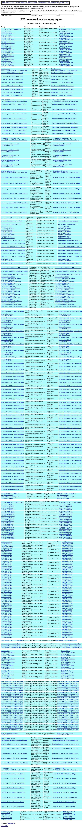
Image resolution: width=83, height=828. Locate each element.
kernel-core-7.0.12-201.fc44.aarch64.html (12, 79)
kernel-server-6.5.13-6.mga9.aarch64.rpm (68, 724)
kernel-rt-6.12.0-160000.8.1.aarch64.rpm (67, 667)
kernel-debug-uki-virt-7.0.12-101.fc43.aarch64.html (14, 193)
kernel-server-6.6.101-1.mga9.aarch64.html (12, 694)
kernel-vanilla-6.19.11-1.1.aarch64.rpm (69, 812)
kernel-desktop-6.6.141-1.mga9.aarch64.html (12, 311)
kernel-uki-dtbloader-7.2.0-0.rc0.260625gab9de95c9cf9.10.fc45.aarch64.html (14, 739)
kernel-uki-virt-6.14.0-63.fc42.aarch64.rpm (64, 806)
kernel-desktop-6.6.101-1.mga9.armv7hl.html (7, 360)
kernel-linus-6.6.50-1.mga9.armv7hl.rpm (67, 604)
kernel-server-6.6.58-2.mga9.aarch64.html (12, 708)
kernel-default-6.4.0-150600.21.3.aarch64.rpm (70, 256)
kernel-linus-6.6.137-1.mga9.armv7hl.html (6, 555)
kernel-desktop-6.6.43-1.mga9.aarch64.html (12, 428)
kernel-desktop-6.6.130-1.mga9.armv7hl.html (7, 334)
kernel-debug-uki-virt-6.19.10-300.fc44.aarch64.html (15, 203)
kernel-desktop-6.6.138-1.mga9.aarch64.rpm (70, 318)
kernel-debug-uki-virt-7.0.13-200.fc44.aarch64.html (14, 177)
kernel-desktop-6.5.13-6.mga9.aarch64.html (12, 466)
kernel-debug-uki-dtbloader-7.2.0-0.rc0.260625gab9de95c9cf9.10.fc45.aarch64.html (14, 139)
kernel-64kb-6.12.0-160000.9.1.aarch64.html (7, 45)
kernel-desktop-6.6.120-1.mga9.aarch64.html (12, 337)
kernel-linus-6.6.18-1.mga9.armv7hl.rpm (67, 620)
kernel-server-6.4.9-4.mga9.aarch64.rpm (67, 729)
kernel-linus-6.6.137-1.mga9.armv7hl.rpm (67, 555)
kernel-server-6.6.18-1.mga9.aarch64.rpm (68, 720)
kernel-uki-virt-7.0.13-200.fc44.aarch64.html (12, 773)
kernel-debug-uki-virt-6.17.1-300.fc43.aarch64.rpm (66, 207)
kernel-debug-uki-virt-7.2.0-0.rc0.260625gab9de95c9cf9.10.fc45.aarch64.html (14, 171)
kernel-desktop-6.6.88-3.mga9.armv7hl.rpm (70, 373)
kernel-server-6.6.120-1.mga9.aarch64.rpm (68, 688)
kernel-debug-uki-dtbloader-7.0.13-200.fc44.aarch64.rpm (62, 144)
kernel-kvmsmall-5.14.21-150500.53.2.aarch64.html (8, 537)
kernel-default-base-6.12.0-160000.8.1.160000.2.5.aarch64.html (10, 290)
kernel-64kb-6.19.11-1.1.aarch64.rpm (69, 29)
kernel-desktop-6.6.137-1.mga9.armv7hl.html (7, 327)
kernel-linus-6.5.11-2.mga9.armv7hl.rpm (67, 630)
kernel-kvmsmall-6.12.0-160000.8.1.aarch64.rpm (65, 521)
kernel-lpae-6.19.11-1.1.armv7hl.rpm (71, 644)
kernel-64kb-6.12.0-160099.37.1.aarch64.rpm (66, 32)
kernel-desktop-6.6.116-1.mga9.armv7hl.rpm (65, 347)
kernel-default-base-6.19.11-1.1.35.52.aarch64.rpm (68, 268)
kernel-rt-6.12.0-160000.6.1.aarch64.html (7, 674)
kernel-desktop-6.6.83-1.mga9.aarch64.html (12, 376)
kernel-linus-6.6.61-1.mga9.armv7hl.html (6, 594)
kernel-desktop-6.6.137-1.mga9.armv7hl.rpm (65, 327)
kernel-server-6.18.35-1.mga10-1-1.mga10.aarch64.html (9, 733)
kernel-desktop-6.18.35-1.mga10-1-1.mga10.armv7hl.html (10, 497)
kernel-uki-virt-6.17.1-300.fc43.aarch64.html (12, 802)
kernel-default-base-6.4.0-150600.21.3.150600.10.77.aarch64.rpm (65, 300)
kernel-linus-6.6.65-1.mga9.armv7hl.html (6, 591)
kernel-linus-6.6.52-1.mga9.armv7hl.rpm (67, 600)
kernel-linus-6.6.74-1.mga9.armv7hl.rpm (67, 588)
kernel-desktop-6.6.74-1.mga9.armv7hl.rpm (70, 392)
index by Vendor (32, 2)
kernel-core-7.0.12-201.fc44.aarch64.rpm (62, 79)
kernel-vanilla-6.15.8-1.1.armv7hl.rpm (69, 818)
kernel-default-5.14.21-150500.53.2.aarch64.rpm (64, 259)
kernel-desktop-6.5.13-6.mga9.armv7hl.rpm (70, 470)
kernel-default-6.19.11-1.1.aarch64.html (11, 217)
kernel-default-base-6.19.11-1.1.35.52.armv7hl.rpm (68, 271)
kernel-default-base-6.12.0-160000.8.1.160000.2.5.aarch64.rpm (64, 290)
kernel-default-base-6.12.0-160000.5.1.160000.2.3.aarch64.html (10, 297)
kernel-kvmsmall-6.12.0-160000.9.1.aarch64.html (7, 518)
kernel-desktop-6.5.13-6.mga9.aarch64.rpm (70, 466)
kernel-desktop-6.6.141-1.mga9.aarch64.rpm (70, 311)
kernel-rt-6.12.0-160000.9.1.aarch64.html (7, 664)
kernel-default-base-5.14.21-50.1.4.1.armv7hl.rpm (68, 306)
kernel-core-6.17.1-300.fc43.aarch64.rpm (62, 92)
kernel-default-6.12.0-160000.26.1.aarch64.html (8, 237)
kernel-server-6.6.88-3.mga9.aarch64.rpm (68, 697)
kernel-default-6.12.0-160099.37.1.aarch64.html (8, 227)
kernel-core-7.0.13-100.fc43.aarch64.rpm (62, 76)
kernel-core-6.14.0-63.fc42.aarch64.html (11, 95)
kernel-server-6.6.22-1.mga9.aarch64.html (12, 719)
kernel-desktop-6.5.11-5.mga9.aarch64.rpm (70, 473)
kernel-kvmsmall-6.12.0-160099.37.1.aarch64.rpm (65, 505)
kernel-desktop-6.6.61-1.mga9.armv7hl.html (12, 405)
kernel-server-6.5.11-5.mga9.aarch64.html (12, 726)
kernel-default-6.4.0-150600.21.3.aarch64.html (13, 256)
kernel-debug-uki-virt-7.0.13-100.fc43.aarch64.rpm (66, 183)
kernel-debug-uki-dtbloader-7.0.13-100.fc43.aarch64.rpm (62, 150)
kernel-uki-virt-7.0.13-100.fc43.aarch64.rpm (64, 778)
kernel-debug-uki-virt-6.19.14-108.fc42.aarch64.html (15, 198)
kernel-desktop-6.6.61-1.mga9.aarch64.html (12, 402)
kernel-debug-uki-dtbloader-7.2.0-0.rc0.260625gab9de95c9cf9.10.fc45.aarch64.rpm (66, 139)
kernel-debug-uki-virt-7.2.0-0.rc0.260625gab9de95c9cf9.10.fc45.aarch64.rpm (66, 171)
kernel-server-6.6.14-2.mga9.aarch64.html (12, 722)
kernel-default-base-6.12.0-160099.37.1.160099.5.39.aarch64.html (11, 277)
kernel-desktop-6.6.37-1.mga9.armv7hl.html (12, 437)
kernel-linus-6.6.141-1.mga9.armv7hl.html (6, 549)
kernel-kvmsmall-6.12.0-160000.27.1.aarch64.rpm (65, 512)
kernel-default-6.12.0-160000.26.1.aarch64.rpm (64, 237)
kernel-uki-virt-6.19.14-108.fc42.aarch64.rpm (65, 792)
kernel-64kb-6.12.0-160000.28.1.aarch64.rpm (66, 35)
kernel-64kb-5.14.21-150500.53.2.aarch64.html (8, 64)
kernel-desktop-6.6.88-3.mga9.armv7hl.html (12, 373)
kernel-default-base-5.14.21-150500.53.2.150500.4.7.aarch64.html (11, 303)
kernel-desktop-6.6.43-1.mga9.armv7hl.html (12, 431)
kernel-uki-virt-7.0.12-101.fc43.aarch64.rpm (64, 788)
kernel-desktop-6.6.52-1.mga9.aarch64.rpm (70, 415)
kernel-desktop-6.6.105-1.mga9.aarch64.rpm (70, 350)
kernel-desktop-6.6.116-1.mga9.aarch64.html (12, 344)
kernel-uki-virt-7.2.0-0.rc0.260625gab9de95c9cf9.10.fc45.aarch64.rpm (66, 769)
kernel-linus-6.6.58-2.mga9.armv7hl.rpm (67, 597)
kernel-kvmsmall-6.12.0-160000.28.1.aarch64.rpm (65, 508)
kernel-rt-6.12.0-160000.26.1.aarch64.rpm (68, 661)
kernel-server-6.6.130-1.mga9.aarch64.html (12, 687)
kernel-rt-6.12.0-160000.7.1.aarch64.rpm (67, 671)
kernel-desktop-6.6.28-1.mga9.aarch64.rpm (70, 441)
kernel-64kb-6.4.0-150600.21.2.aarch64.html (8, 61)
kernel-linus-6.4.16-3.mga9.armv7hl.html (6, 633)
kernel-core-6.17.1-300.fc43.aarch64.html (12, 92)
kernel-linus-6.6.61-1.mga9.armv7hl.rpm (67, 594)
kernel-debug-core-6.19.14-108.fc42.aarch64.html (14, 123)
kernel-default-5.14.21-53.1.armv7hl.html (12, 263)
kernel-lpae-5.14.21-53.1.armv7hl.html (11, 647)
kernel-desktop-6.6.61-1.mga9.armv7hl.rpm (70, 405)
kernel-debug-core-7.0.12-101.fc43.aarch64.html (13, 118)
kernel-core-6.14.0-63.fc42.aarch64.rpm (61, 95)
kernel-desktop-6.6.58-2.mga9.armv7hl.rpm (70, 411)
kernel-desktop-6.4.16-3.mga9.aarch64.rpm (70, 479)
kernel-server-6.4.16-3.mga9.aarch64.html (12, 728)
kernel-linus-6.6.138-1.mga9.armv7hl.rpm (67, 552)
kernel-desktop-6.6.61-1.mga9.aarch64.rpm (70, 402)
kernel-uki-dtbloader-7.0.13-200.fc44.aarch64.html (14, 744)
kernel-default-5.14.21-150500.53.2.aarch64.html (8, 259)
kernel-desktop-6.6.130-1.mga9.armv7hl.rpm (65, 334)
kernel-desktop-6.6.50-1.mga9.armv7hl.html (12, 424)
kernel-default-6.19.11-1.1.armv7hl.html (11, 221)
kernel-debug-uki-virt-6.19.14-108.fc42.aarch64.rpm (67, 198)
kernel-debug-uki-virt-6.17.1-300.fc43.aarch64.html (14, 207)
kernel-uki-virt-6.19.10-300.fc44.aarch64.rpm (65, 797)
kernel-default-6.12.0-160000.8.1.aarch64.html (13, 243)
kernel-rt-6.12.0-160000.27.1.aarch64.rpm (68, 658)
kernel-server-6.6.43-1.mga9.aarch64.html (12, 713)
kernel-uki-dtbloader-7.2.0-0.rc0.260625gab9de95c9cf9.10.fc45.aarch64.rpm (65, 739)
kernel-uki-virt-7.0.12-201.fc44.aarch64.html (12, 783)
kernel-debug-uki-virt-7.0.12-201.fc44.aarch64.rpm (66, 188)
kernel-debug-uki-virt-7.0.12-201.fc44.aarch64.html (14, 188)
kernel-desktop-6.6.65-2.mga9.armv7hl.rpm (70, 399)
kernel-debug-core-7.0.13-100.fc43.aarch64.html (13, 109)
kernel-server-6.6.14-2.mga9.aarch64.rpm (68, 722)
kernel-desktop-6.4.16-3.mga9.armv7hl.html (12, 483)
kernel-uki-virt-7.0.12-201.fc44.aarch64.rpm (64, 783)
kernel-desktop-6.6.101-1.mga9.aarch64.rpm (70, 357)
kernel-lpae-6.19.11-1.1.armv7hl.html (10, 644)
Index (3, 2)
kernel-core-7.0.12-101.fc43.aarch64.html (12, 82)
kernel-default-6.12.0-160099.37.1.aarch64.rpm (64, 227)
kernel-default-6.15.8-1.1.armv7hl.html (11, 224)
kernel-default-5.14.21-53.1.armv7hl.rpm (68, 263)
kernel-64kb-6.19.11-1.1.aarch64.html (11, 29)
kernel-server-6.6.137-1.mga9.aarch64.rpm (68, 685)
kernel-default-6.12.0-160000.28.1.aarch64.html (8, 230)
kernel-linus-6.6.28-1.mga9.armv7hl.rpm (67, 613)
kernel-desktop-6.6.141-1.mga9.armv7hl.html (7, 314)
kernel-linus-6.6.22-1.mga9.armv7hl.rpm (67, 617)
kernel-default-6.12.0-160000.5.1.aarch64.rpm (70, 253)
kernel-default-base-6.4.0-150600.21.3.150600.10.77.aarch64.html (11, 300)
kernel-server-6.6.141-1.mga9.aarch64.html (12, 681)
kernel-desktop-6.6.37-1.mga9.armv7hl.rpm (70, 437)
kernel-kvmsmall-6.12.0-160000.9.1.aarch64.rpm (65, 518)
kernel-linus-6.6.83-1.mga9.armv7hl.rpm (67, 581)
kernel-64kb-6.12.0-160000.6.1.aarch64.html (7, 55)
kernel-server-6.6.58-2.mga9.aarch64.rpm (68, 708)
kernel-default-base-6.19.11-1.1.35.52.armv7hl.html (14, 271)
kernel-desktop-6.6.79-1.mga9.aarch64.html (12, 382)
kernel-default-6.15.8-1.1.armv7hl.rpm (68, 224)
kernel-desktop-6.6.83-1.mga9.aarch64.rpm (70, 376)
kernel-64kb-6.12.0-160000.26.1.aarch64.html (8, 42)
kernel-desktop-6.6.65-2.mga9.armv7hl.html (12, 399)
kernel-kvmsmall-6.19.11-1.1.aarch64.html (12, 502)
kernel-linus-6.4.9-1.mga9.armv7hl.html (6, 636)
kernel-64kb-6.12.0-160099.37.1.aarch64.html (8, 32)
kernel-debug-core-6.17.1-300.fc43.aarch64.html (13, 130)
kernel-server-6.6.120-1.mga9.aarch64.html (12, 688)
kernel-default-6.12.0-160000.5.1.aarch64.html (13, 253)
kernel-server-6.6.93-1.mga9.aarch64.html (12, 696)
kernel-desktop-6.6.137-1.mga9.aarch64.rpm (70, 324)
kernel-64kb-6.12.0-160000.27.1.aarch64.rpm (66, 39)
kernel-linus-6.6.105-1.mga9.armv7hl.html (6, 568)
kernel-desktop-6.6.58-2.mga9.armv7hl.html (12, 411)
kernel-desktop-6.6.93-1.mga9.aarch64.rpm (70, 363)
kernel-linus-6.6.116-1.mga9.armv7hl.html (6, 565)
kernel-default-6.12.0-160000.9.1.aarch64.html (13, 240)
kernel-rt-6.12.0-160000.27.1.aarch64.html (8, 658)
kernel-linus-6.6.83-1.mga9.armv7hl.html (6, 581)
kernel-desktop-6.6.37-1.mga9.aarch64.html (12, 434)
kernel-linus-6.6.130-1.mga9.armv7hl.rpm (67, 558)
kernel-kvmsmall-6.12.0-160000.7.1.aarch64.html (7, 525)
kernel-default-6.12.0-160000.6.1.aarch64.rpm (70, 250)
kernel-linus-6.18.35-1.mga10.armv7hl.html (7, 546)
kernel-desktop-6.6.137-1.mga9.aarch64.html (12, 324)
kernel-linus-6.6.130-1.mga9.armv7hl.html (6, 558)
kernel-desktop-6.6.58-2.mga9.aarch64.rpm (70, 408)
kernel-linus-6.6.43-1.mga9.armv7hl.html (6, 607)
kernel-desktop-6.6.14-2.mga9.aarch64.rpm (70, 460)
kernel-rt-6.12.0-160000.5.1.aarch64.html (7, 677)
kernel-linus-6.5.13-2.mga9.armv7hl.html (6, 626)
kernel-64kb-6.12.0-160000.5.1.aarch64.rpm (65, 58)
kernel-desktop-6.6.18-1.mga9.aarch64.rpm (70, 453)
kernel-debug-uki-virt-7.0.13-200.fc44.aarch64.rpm (66, 177)
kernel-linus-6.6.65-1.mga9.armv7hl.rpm (67, 591)
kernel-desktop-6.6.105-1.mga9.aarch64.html (12, 350)
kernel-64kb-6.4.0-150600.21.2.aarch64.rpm (66, 61)
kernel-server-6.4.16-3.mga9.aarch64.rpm (68, 728)
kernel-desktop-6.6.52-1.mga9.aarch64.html (12, 415)
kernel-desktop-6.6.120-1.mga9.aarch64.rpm (70, 337)
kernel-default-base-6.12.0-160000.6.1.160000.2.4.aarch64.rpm (64, 293)
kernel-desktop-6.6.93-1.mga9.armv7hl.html (12, 366)
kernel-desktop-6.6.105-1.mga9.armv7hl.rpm (65, 353)
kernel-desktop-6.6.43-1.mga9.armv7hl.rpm (70, 431)
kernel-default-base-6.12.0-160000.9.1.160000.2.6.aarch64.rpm (64, 287)
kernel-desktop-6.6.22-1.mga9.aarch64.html (12, 447)
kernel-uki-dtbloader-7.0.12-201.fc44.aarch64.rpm (65, 753)
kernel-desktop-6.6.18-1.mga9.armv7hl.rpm (70, 457)
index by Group (10, 2)
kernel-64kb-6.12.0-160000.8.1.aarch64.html (7, 48)
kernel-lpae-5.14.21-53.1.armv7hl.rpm (72, 647)
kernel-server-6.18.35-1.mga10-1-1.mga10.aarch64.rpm (66, 733)
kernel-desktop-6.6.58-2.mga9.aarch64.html (12, 408)
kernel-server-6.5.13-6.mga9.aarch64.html (12, 724)
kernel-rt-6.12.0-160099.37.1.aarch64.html (8, 651)
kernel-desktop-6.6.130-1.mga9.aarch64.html (12, 331)
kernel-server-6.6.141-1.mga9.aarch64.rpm (68, 681)
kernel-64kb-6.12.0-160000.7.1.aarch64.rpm (65, 52)
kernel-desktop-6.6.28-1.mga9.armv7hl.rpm (70, 444)
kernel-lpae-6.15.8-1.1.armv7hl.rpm (71, 645)
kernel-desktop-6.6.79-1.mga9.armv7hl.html (12, 386)
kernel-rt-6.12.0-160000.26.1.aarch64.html (8, 661)
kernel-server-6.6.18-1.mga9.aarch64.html (12, 720)
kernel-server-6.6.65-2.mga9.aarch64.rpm (68, 704)
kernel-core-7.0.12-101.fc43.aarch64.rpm (62, 82)
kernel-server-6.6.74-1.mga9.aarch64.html (12, 703)
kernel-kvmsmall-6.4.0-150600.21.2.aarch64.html (8, 534)
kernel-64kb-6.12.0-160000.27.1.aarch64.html (8, 39)
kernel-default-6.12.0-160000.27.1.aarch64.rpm (64, 234)
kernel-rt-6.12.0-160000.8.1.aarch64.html (7, 667)
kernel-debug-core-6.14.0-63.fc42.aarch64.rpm (64, 133)
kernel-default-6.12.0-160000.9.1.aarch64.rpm (70, 240)
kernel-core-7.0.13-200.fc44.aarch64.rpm (62, 73)
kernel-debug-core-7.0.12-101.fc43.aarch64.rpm (64, 118)
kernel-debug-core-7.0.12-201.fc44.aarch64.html (13, 113)
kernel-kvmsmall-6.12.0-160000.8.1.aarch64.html (7, 521)
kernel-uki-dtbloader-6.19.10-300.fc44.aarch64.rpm (65, 762)
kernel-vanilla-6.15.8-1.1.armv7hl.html (6, 818)
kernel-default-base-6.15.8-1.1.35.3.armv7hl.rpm (67, 274)
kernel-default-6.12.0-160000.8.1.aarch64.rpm (70, 243)
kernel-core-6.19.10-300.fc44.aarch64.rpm (62, 89)
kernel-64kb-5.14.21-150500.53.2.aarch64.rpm (66, 64)
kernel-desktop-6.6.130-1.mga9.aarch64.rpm (70, 331)
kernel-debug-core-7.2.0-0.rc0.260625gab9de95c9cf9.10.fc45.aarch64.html (14, 100)
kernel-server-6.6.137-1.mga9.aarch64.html (12, 685)
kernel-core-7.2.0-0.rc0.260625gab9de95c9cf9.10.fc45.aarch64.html (14, 69)
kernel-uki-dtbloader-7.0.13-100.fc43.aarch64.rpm (65, 748)
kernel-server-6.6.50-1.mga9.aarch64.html (12, 712)
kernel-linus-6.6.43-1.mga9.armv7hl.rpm (67, 607)
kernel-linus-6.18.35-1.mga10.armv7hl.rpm (67, 546)
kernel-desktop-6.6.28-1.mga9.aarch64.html (12, 441)
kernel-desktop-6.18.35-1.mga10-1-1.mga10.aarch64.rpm (66, 494)
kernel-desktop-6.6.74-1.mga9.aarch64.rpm (70, 389)
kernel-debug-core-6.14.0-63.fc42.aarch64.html (13, 133)
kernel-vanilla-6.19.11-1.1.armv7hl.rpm (69, 815)
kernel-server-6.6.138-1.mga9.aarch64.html (12, 683)
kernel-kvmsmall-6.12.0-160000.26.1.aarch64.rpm (65, 515)
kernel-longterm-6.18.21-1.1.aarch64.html (12, 640)
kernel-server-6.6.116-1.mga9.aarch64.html (12, 690)
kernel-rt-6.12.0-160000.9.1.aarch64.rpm (67, 664)
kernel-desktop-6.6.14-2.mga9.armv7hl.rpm (70, 463)
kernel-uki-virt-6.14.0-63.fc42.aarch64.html (12, 806)
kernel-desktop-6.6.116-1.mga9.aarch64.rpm (70, 344)
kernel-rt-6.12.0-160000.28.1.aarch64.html (8, 654)
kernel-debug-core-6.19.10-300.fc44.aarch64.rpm (65, 127)
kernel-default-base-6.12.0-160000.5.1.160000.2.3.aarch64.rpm (64, 297)
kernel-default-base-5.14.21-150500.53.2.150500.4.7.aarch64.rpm (64, 303)
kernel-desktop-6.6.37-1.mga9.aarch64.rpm (70, 434)
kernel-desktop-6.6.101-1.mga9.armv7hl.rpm (65, 360)
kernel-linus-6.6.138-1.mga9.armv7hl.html (6, 552)
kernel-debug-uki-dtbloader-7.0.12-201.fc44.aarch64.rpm (62, 156)
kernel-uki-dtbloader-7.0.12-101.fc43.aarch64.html (14, 758)
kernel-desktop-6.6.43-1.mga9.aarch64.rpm (70, 428)
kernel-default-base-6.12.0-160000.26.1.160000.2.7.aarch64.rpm (64, 284)
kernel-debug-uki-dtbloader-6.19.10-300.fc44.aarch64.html (10, 165)
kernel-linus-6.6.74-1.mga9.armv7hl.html (6, 588)
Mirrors (62, 2)
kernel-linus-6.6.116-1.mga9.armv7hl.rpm (67, 565)
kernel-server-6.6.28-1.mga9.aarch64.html (12, 717)
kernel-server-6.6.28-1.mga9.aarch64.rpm (68, 717)
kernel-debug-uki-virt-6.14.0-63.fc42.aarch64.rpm (66, 212)
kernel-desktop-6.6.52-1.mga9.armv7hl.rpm (70, 418)
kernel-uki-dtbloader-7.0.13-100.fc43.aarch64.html (14, 748)
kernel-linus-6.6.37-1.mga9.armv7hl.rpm (67, 610)
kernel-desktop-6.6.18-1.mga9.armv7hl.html (12, 457)
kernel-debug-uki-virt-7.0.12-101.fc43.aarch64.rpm (66, 193)
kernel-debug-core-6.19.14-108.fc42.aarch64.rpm (65, 123)
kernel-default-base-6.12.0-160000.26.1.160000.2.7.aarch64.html (11, 284)
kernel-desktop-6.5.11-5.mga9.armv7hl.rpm (70, 476)
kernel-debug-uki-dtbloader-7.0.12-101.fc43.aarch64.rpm (62, 160)
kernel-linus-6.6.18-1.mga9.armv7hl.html (6, 620)
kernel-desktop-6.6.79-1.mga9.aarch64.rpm (70, 382)
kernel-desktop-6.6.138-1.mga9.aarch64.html (12, 318)
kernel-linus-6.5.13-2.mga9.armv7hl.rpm (67, 626)
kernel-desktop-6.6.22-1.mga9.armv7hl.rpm (70, 450)
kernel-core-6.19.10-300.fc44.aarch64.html (12, 89)
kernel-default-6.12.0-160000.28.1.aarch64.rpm (64, 230)
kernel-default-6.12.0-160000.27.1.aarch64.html (8, 234)
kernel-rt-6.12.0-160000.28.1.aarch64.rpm (68, 654)
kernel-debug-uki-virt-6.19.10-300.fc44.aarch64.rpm (67, 203)
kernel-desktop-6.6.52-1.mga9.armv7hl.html (12, 418)
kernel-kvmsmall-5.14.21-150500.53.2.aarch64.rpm (66, 537)
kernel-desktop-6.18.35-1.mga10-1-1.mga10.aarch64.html (10, 494)
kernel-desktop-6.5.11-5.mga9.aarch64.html (12, 473)
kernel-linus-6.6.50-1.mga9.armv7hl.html (6, 604)
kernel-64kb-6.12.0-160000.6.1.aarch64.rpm (65, 55)
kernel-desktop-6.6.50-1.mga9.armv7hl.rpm (70, 424)
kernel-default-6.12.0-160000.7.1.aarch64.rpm (70, 247)
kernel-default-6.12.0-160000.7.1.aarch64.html (13, 247)
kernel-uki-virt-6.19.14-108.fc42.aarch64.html (13, 792)
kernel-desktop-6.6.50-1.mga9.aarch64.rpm (70, 421)
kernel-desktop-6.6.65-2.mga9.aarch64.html (12, 395)
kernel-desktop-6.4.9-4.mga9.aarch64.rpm (70, 486)
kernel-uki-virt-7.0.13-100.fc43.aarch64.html (12, 778)
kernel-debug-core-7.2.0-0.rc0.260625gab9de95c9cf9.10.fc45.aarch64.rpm (65, 100)
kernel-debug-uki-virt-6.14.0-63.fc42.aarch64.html (14, 212)
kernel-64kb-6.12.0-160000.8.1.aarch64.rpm (65, 48)
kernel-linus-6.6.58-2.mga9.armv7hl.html (6, 597)
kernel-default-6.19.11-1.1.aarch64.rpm (68, 217)
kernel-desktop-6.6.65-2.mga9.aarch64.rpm (70, 395)
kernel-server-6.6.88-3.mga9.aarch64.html (12, 697)
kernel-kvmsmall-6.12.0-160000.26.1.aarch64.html (8, 515)
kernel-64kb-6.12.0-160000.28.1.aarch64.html (8, 35)
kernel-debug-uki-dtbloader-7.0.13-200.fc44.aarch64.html (10, 144)
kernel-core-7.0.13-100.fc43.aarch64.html (12, 76)
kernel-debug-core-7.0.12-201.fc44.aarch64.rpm (64, 113)
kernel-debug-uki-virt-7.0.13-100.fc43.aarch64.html (14, 183)
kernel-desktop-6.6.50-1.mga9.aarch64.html (12, 421)
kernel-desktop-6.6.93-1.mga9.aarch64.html (12, 363)
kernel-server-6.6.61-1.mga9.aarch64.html (12, 706)
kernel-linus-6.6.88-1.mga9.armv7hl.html (6, 578)
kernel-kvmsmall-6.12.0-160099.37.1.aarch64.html (8, 505)
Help (67, 2)
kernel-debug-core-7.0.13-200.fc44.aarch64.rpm (64, 104)
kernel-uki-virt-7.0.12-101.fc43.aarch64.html (12, 788)
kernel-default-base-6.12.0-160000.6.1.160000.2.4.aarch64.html (10, 293)
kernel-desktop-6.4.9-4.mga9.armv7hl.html (12, 489)
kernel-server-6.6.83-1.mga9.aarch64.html (12, 699)
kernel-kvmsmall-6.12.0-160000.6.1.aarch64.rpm (65, 528)
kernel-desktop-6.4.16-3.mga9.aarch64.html (12, 479)
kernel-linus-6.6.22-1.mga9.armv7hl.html (6, 617)
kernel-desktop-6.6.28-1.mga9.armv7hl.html (12, 444)
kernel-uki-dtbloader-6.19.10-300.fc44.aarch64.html (14, 762)
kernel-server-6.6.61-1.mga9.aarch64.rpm (68, 706)
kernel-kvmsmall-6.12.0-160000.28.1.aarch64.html (8, 508)
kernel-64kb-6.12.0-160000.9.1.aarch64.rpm (65, 45)
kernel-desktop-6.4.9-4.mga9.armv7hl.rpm (70, 489)
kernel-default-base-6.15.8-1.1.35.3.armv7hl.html (14, 274)
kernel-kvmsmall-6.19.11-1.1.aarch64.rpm (70, 502)
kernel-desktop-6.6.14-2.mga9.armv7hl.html (12, 463)
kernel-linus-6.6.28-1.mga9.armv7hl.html (6, 613)
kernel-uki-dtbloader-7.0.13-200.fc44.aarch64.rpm (65, 744)
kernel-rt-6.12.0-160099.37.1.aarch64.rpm (68, 651)
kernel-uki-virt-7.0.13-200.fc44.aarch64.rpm (64, 773)
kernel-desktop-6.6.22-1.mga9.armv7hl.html (12, 450)
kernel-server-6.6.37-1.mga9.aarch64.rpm (68, 715)
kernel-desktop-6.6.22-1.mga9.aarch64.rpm (70, 447)
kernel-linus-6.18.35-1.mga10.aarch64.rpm (67, 542)
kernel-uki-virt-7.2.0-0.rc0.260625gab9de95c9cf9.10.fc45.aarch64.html (14, 769)
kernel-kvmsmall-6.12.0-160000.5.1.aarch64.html (7, 531)
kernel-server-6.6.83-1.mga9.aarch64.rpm (68, 699)
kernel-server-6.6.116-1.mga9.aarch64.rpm (68, 690)
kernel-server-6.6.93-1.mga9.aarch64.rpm (68, 696)
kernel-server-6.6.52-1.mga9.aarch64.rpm (68, 710)
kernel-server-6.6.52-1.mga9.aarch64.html (12, 710)
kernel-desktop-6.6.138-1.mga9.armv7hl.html (7, 321)
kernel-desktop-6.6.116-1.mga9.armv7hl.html (7, 347)
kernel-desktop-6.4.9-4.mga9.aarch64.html (12, 486)
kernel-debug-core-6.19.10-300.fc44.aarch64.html (14, 127)
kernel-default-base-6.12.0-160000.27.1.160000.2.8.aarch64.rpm (64, 280)
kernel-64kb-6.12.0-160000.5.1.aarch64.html (7, 58)
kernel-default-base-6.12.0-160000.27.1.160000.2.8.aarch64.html (11, 280)
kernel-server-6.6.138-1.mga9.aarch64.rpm (68, 683)
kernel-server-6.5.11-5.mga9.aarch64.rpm (67, 726)
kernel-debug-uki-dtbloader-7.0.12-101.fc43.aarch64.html (10, 160)
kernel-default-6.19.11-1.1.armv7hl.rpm (68, 221)
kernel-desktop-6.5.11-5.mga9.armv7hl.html (12, 476)
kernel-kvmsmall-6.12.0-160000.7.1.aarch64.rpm (65, 525)
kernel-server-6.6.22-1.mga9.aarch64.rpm (68, 719)
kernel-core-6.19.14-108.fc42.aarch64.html (12, 86)
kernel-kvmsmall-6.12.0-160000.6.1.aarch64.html (7, 528)
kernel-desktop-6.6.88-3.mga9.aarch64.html (12, 369)
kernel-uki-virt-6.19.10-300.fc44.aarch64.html (13, 797)
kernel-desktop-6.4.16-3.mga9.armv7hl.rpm (70, 483)
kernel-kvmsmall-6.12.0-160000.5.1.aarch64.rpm (65, 531)
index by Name (55, 2)
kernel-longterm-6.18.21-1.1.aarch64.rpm (66, 640)
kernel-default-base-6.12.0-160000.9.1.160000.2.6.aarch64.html (10, 287)
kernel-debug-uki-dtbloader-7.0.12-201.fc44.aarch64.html (10, 156)
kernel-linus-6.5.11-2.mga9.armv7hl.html (6, 630)
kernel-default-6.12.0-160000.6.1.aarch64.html (13, 250)
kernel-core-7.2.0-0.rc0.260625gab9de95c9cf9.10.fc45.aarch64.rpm (64, 69)
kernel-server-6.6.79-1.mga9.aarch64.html (12, 701)
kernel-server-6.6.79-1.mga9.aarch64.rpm (68, 701)
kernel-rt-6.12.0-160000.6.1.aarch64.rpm (67, 674)
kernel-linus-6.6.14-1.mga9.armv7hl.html (6, 623)
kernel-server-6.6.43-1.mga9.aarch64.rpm (68, 713)
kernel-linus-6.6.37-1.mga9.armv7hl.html (6, 610)
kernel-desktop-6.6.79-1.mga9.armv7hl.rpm (70, 386)
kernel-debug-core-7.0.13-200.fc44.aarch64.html (13, 104)
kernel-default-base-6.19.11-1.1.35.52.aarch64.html (14, 268)
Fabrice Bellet (4, 826)
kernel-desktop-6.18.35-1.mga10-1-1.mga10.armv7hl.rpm (66, 497)
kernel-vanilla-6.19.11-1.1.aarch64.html (7, 812)
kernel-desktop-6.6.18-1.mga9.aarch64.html (12, 453)
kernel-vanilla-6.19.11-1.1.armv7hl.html (7, 815)
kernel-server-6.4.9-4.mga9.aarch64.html (11, 729)
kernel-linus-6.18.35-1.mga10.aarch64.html (7, 542)
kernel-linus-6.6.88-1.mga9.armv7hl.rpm (67, 578)
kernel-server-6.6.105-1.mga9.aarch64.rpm (68, 692)
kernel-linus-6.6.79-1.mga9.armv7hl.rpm (67, 584)
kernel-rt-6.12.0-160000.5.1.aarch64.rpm (67, 677)
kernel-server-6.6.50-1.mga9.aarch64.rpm (68, 712)
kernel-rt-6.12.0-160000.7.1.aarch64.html (7, 671)
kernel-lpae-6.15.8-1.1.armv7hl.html (10, 645)
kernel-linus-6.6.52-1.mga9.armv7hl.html (6, 600)
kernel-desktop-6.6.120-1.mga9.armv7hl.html (7, 340)
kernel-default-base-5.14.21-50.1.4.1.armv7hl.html (14, 306)
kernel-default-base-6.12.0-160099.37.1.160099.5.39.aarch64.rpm (65, 277)
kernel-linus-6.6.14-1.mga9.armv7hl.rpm (67, 623)
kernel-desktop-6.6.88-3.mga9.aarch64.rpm (70, 369)
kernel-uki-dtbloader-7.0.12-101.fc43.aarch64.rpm (65, 758)
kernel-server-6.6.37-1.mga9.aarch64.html (12, 715)
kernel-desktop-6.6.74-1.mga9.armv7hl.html (12, 392)
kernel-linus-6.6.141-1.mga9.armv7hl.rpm (67, 549)
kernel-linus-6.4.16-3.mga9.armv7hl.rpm (67, 633)
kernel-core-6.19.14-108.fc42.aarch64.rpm (62, 86)
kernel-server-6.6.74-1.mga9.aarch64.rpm (68, 703)
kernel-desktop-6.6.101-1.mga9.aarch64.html (12, 357)
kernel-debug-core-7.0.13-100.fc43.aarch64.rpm (64, 109)
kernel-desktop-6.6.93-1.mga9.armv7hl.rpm (70, 366)
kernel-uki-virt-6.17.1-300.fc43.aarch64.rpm (64, 802)
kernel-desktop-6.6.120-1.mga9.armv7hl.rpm (65, 340)
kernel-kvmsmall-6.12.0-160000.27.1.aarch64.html (8, 512)
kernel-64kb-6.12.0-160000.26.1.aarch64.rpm (66, 42)
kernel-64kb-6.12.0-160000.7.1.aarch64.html (7, 52)
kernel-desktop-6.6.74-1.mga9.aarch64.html (12, 389)
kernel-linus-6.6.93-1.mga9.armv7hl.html (6, 575)
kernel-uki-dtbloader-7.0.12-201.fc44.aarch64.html (14, 753)
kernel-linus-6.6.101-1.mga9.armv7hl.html (6, 571)
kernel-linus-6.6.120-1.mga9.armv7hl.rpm (67, 562)
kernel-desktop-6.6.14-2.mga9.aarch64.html (12, 460)
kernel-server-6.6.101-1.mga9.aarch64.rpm (68, 694)
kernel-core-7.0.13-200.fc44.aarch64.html (12, 73)
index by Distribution (21, 2)
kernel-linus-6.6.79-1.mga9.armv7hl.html (6, 584)
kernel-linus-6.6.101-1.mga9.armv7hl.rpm (67, 571)
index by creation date (44, 2)
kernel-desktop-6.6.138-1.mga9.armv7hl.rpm (65, 321)
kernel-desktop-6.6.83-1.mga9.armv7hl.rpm (70, 379)
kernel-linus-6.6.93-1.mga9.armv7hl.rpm (67, 575)
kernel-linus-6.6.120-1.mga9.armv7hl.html (6, 562)
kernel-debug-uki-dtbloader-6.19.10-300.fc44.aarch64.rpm (62, 165)
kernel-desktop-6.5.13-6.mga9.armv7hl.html (12, 470)
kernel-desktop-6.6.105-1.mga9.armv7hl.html (7, 353)
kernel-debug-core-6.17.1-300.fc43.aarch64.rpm (64, 130)
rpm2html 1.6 (11, 823)
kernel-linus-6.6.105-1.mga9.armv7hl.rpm (67, 568)
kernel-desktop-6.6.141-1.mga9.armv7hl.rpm (65, 314)
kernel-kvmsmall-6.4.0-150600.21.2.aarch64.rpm (65, 534)
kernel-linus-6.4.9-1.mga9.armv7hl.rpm (67, 636)
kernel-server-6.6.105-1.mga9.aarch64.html (12, 692)
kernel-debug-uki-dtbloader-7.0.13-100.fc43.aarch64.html (10, 150)
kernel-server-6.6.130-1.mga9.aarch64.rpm (68, 687)
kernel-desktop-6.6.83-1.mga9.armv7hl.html (12, 379)
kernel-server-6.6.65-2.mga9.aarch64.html (12, 704)
